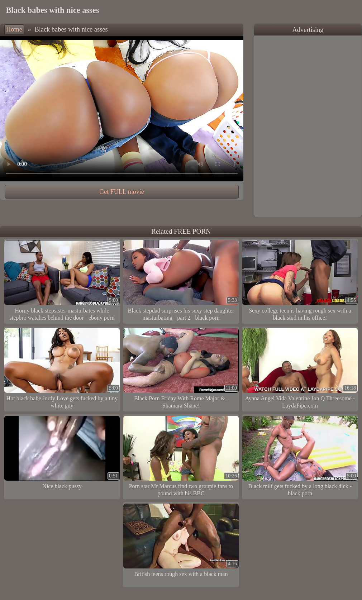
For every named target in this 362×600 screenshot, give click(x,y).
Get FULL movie (121, 191)
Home (14, 29)
